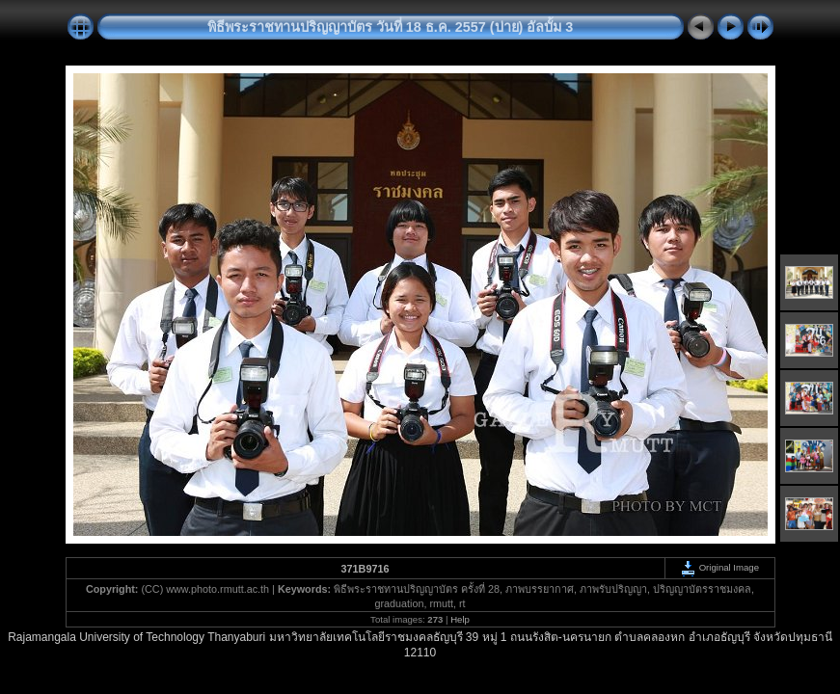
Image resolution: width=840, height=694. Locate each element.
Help (460, 619)
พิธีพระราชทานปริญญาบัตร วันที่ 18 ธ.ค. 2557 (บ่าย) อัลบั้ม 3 (390, 27)
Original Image (719, 567)
